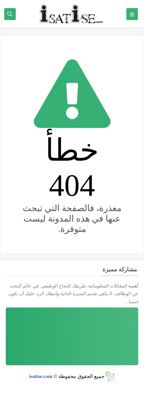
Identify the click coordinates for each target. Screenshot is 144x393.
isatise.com (40, 376)
